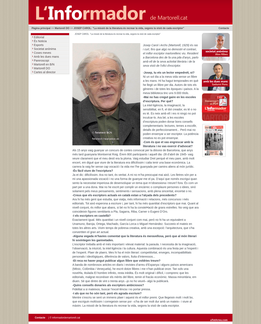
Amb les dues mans (47, 56)
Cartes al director (45, 72)
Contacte (224, 28)
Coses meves (43, 52)
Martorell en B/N (44, 64)
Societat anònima (45, 48)
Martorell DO (62, 28)
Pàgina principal (41, 28)
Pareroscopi (42, 60)
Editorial (39, 37)
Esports (39, 45)
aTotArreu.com (219, 320)
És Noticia (41, 41)
